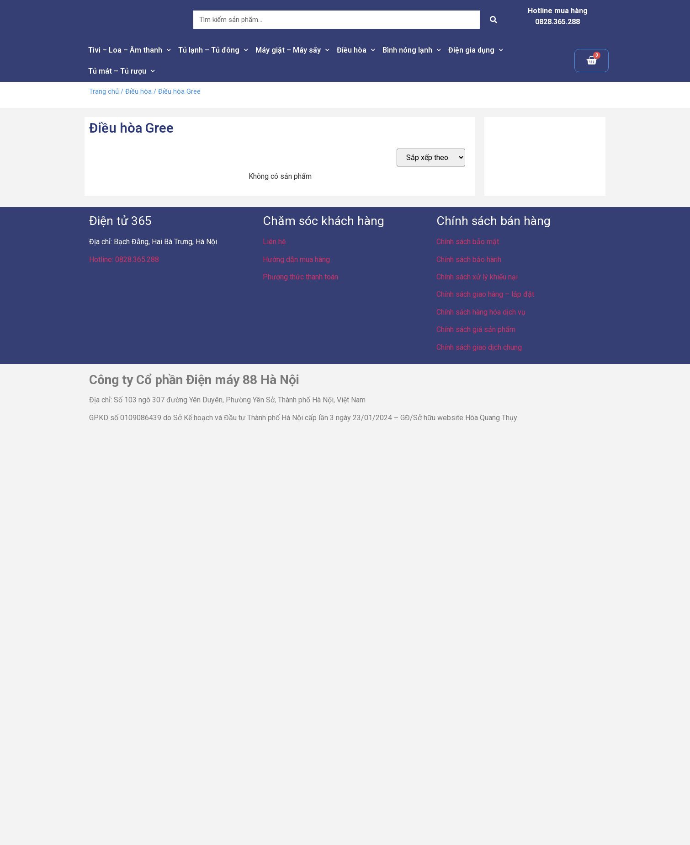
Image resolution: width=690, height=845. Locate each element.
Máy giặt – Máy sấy (292, 50)
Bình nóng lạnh (411, 50)
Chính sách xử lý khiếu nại (477, 277)
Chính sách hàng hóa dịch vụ (480, 312)
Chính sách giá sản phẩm (475, 329)
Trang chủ (104, 91)
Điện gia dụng (475, 50)
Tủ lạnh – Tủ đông (213, 50)
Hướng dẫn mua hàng (296, 259)
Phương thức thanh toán (300, 277)
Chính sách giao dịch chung (479, 347)
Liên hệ (274, 241)
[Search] (493, 20)
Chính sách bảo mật (467, 241)
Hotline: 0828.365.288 (124, 259)
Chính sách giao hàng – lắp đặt (485, 294)
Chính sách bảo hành (468, 259)
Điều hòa (356, 50)
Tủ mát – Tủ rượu (121, 71)
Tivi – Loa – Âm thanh (129, 50)
